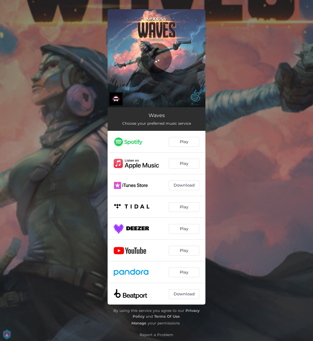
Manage (138, 323)
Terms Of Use (167, 316)
